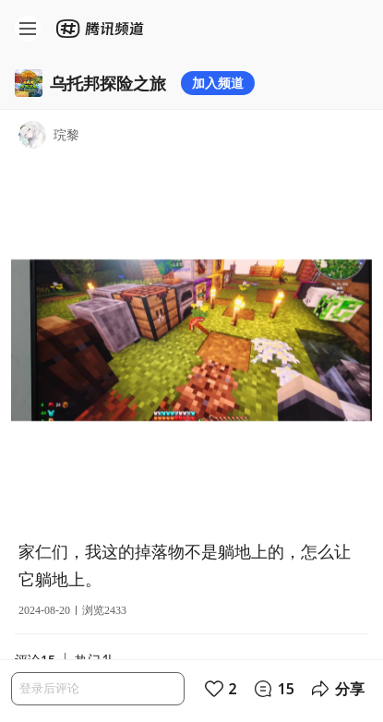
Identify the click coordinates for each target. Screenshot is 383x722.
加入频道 (218, 82)
